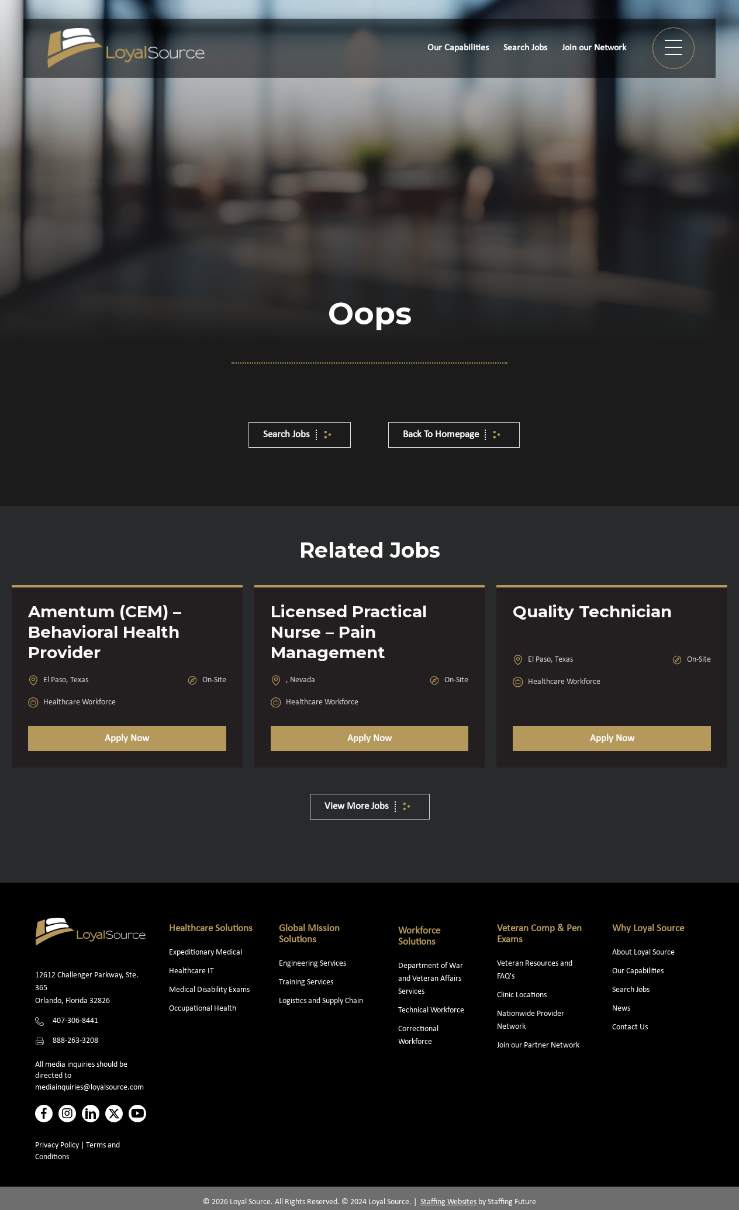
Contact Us (630, 1027)
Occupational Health (202, 1008)
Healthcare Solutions (211, 929)
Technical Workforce (431, 1010)
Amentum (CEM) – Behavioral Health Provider (104, 631)
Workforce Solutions (419, 936)
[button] (673, 48)
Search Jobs (631, 990)
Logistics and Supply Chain (321, 1001)
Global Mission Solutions (309, 934)
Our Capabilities (638, 971)
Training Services (306, 982)
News (621, 1008)
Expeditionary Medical (205, 952)
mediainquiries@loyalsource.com (89, 1087)
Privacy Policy (57, 1145)
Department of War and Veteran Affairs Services (430, 979)
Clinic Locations (522, 995)
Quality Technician (592, 611)
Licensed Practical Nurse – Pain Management (349, 631)
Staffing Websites (448, 1202)
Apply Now (127, 739)
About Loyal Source (643, 952)
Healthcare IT (192, 971)
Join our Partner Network (538, 1045)
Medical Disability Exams (210, 990)
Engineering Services (312, 963)
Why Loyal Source (648, 929)
